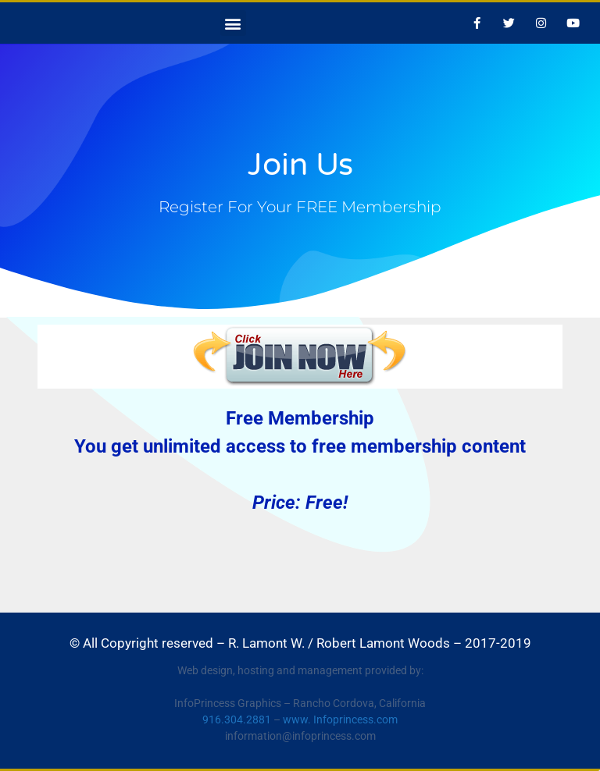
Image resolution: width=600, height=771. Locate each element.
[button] (233, 23)
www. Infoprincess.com (340, 719)
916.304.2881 (236, 719)
